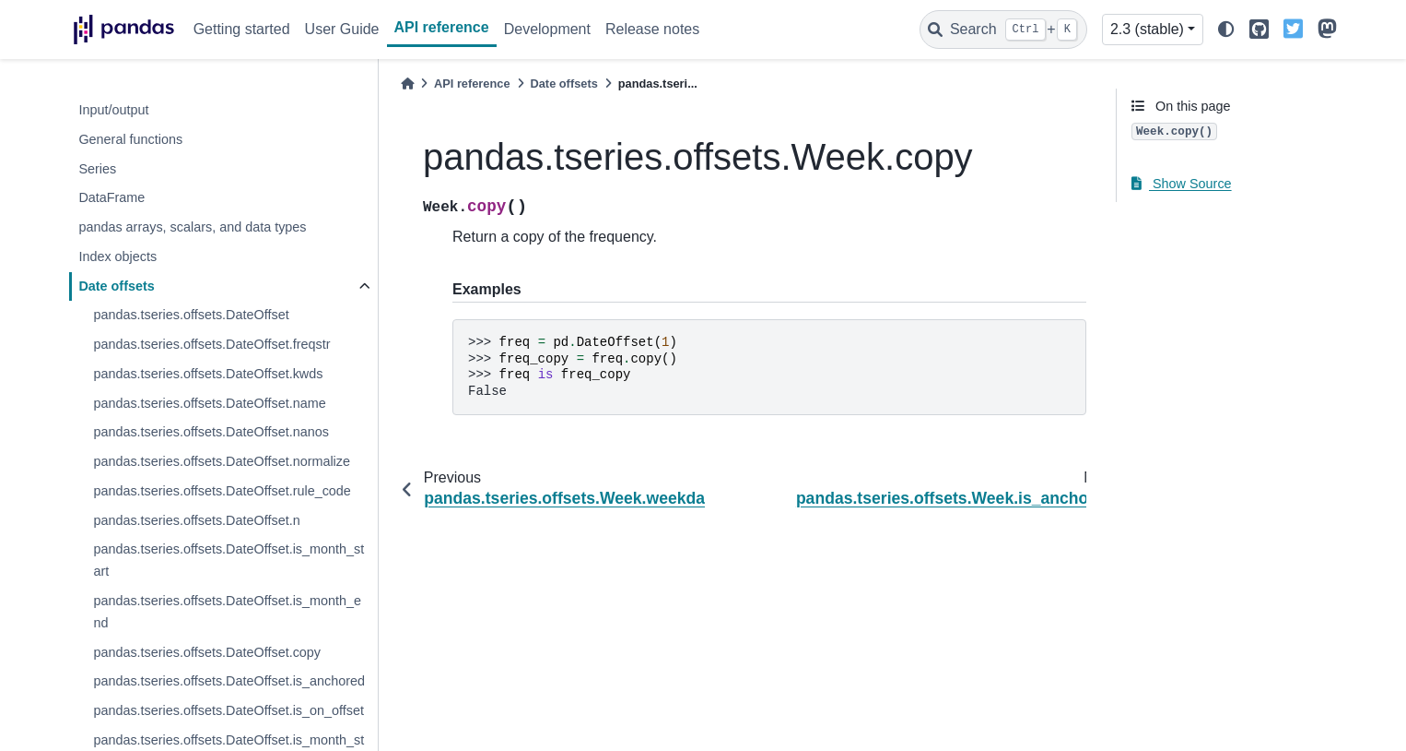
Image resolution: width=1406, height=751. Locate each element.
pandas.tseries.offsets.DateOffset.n (196, 520)
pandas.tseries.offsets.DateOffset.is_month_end (227, 611)
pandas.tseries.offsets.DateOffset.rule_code (221, 490)
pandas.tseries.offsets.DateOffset (190, 314)
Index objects (117, 256)
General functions (130, 139)
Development (547, 29)
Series (97, 168)
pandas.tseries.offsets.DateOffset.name (209, 403)
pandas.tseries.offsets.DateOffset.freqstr (211, 344)
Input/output (113, 109)
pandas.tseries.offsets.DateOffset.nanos (210, 431)
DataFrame (111, 197)
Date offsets (116, 286)
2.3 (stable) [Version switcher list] (1147, 29)
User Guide (342, 29)
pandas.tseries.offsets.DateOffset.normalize (221, 461)
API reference (441, 27)
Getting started (241, 29)
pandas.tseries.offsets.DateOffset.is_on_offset (228, 710)
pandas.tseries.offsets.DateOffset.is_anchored (229, 681)
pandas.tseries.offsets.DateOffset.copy (207, 652)
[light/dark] (1226, 30)
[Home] (407, 83)
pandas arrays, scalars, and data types (192, 227)
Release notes (652, 29)
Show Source (1181, 183)
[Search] (1003, 29)
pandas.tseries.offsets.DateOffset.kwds (207, 373)
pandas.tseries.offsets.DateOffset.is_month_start (228, 560)
